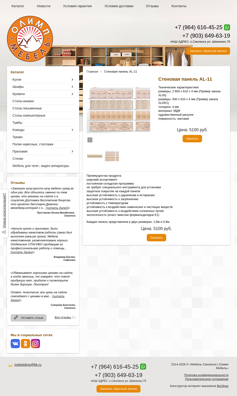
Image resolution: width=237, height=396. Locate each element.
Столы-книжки (23, 101)
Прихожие (20, 151)
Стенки (17, 158)
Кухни (16, 79)
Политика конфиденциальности (206, 375)
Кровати (18, 94)
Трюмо (17, 137)
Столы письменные (27, 108)
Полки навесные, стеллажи (32, 144)
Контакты (179, 6)
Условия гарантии (77, 6)
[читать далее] (57, 208)
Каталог (18, 6)
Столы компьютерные (28, 115)
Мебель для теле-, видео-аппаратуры (40, 166)
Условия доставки (119, 6)
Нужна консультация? (4, 210)
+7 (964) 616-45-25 (198, 27)
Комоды (18, 130)
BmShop (222, 386)
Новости (43, 6)
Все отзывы (63, 317)
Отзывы (152, 6)
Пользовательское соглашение (206, 379)
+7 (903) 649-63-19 (206, 35)
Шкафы (18, 87)
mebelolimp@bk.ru (27, 365)
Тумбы (17, 123)
